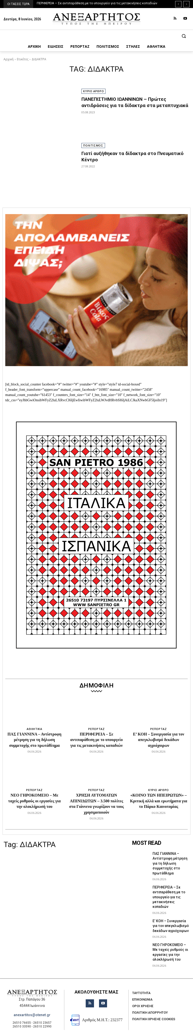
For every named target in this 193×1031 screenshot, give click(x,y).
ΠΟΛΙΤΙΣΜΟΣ (93, 145)
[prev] (178, 4)
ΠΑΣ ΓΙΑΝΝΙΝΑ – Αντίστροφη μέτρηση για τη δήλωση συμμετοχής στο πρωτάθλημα (35, 740)
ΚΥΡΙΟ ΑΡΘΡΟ (93, 91)
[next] (186, 4)
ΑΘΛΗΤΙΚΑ (34, 728)
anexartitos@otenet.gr (32, 995)
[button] (96, 36)
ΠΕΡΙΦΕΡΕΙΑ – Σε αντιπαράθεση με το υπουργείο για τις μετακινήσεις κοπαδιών (97, 3)
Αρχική (9, 59)
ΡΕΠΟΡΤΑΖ (96, 728)
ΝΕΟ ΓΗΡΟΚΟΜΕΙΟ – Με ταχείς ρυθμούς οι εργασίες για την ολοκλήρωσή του (34, 801)
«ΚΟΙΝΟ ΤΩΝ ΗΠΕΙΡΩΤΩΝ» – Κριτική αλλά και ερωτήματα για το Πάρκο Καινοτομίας (158, 801)
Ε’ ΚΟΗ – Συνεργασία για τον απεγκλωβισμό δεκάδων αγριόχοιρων (158, 740)
